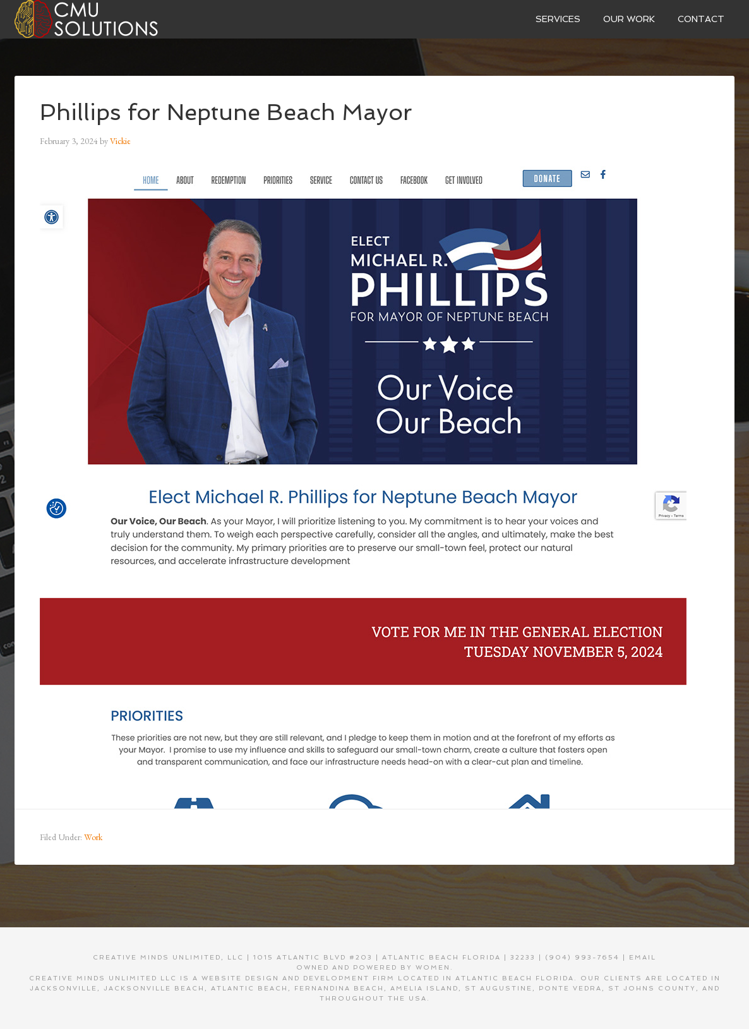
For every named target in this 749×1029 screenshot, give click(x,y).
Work (93, 837)
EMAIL (642, 957)
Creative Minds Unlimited (109, 19)
